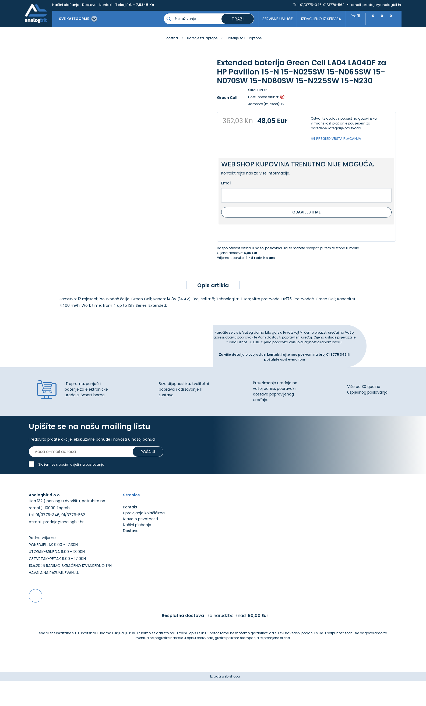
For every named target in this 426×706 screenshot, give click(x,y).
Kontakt (105, 4)
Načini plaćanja (65, 4)
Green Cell (227, 97)
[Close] (69, 690)
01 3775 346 (336, 354)
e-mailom (296, 359)
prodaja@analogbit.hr (382, 4)
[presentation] (39, 216)
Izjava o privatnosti (140, 544)
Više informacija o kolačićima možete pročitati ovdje (99, 681)
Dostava (89, 4)
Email (226, 183)
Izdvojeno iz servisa (318, 19)
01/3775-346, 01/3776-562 (322, 4)
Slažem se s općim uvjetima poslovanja (71, 468)
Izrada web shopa (225, 701)
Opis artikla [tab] (213, 285)
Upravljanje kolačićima (144, 538)
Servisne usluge (275, 19)
